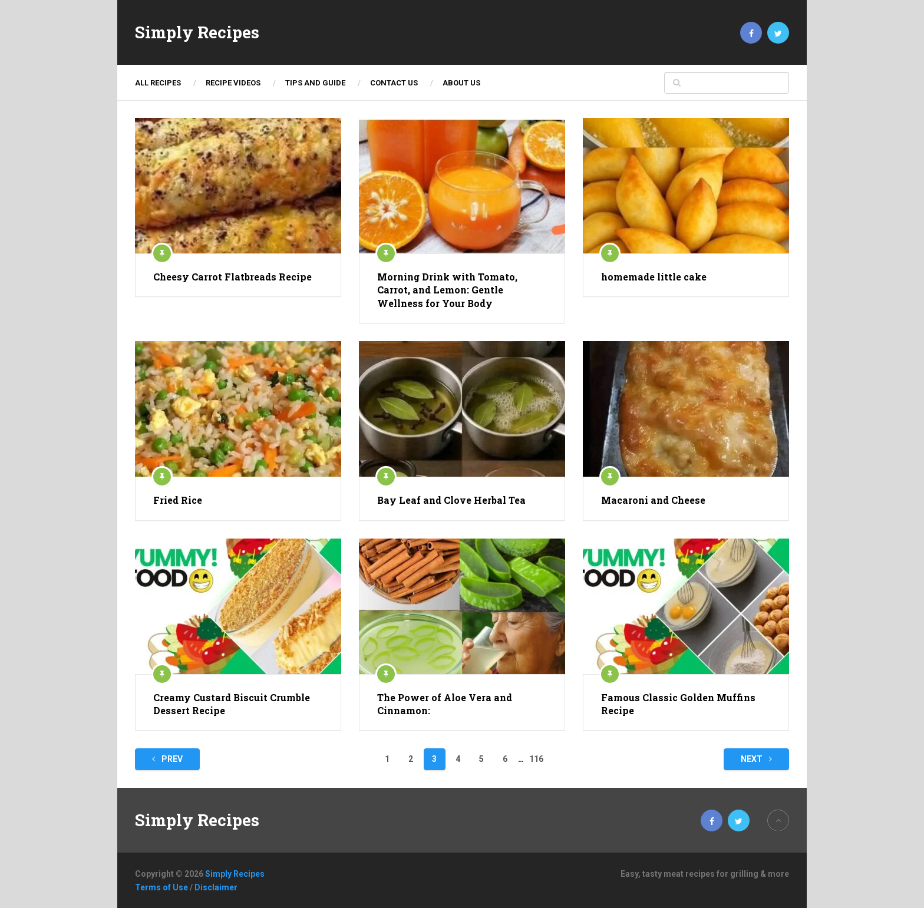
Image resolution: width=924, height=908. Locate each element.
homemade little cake (654, 276)
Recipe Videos (233, 82)
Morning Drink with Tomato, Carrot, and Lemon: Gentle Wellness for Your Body (447, 289)
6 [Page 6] (505, 759)
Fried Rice (177, 500)
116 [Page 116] (536, 759)
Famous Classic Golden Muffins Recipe (678, 704)
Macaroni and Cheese (653, 500)
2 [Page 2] (410, 759)
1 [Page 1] (387, 759)
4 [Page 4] (458, 759)
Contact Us (394, 82)
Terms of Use (161, 887)
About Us (461, 82)
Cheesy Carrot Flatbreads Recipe (232, 276)
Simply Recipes (197, 32)
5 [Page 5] (481, 759)
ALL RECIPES (158, 82)
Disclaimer (215, 887)
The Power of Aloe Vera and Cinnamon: (444, 704)
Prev (167, 759)
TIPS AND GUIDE (315, 82)
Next (756, 759)
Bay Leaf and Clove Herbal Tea (451, 500)
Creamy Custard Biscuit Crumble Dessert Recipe (231, 704)
